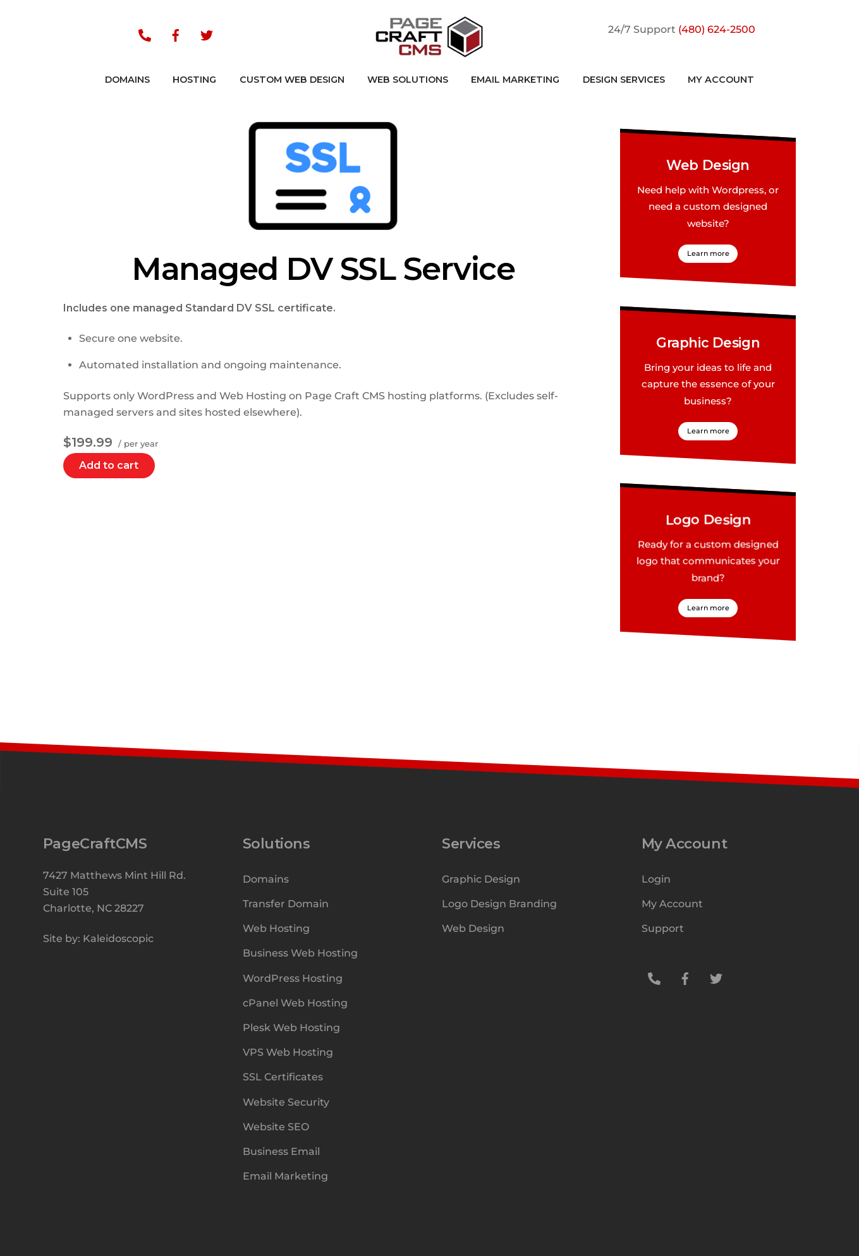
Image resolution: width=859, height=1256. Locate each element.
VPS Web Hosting (288, 1052)
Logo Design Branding (499, 904)
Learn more (708, 253)
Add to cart (108, 465)
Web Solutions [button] (407, 79)
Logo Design (708, 520)
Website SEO (276, 1127)
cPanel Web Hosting (295, 1003)
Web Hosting (276, 928)
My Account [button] (721, 79)
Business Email (281, 1151)
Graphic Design (708, 342)
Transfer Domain (286, 904)
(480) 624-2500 (716, 29)
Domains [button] (127, 79)
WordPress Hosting (293, 978)
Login (656, 879)
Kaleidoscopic (118, 939)
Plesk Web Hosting (291, 1028)
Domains (266, 879)
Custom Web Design (292, 79)
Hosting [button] (194, 79)
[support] (144, 34)
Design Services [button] (624, 79)
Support (663, 928)
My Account (672, 904)
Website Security (286, 1102)
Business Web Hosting (300, 953)
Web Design (708, 165)
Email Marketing (515, 79)
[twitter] (206, 34)
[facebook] (175, 34)
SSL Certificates (283, 1077)
